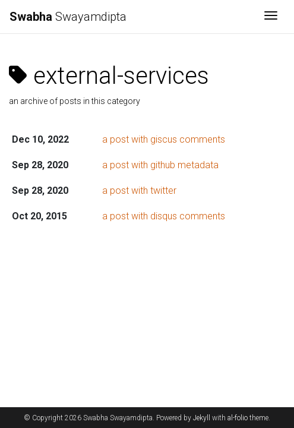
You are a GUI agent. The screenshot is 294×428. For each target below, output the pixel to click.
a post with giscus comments (163, 139)
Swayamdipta (68, 17)
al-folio (237, 418)
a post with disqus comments (163, 216)
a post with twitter (139, 190)
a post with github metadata (160, 165)
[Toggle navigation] (270, 16)
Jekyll (201, 418)
